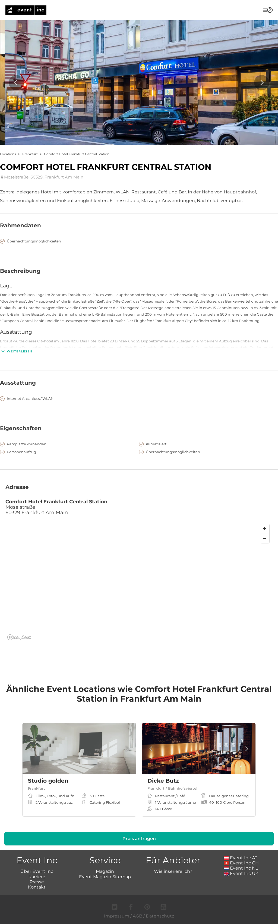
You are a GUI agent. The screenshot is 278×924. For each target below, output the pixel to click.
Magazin (105, 871)
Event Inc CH (241, 862)
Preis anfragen (139, 838)
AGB (137, 916)
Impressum (116, 916)
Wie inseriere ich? (173, 871)
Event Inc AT (240, 857)
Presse (37, 881)
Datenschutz (160, 916)
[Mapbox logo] (19, 637)
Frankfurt (30, 154)
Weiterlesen (16, 351)
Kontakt (37, 887)
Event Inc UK (241, 873)
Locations (8, 154)
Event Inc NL (241, 868)
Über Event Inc (36, 871)
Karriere (37, 876)
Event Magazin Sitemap (105, 876)
